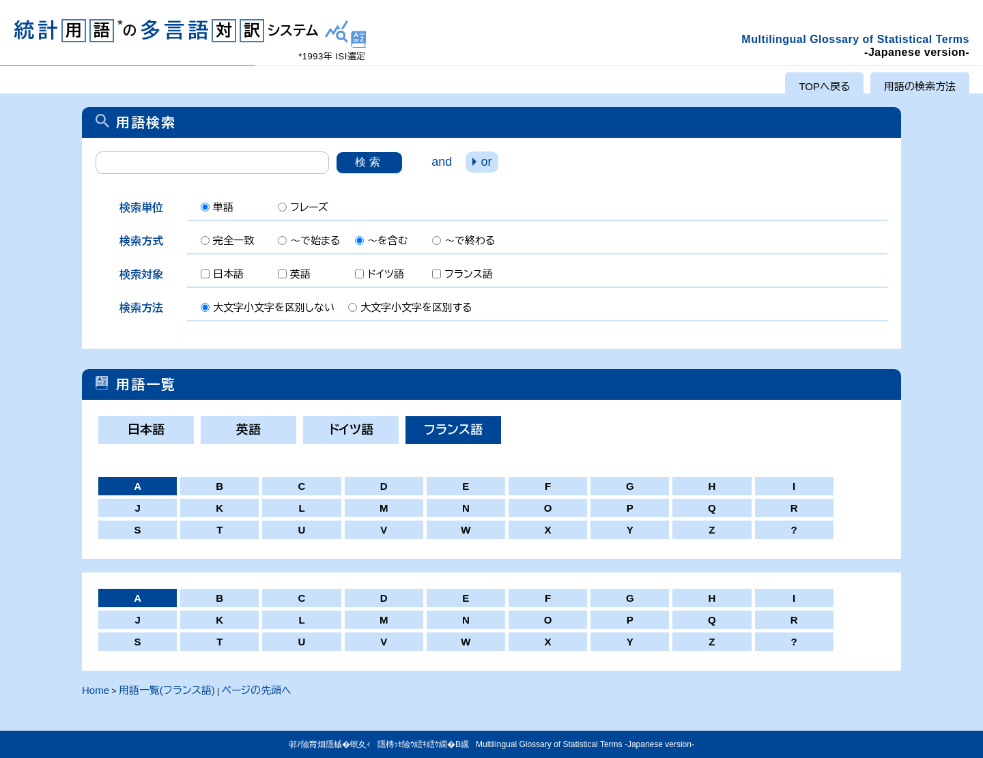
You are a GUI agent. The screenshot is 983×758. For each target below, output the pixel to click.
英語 (248, 430)
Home (95, 690)
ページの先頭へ (256, 690)
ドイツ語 (351, 430)
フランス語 (453, 430)
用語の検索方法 (920, 86)
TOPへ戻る (824, 86)
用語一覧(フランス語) (167, 690)
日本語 (146, 430)
